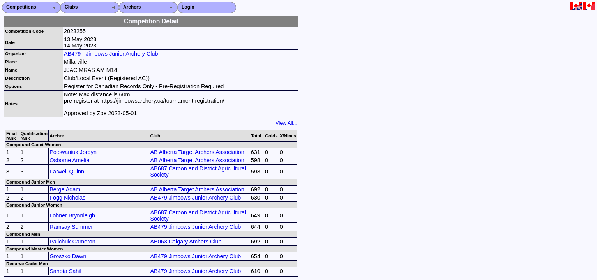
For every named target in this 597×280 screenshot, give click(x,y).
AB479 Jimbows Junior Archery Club (195, 197)
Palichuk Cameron (72, 241)
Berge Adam (64, 189)
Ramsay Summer (71, 227)
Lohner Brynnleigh (72, 215)
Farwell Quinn (66, 171)
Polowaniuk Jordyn (73, 152)
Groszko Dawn (67, 256)
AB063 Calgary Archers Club (185, 241)
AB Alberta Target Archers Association (197, 152)
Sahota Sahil (65, 271)
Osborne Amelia (69, 160)
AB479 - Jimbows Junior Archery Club (111, 54)
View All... (286, 123)
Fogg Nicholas (67, 197)
